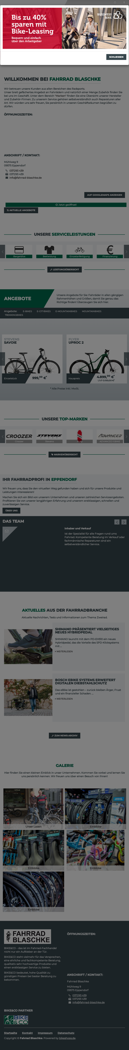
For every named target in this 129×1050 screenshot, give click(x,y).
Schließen (116, 57)
